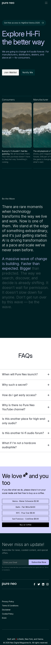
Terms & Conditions (10, 605)
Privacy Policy (8, 601)
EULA (4, 618)
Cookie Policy (7, 614)
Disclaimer (6, 610)
